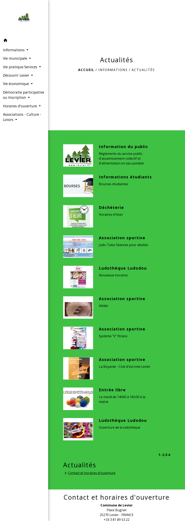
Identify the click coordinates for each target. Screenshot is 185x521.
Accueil (86, 70)
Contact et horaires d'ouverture (89, 473)
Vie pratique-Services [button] (20, 66)
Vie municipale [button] (15, 58)
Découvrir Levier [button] (16, 75)
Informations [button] (14, 49)
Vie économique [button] (16, 83)
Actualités (143, 70)
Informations (113, 70)
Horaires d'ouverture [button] (20, 106)
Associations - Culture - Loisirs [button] (22, 117)
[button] (24, 40)
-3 (165, 455)
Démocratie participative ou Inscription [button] (23, 95)
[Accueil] (24, 18)
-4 (168, 455)
